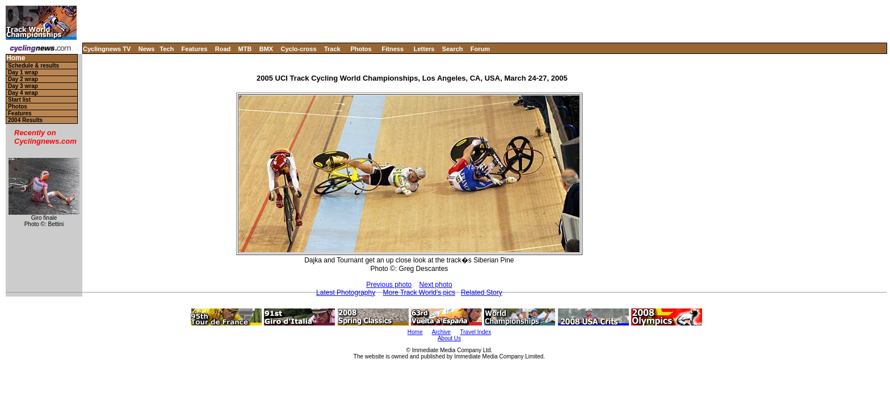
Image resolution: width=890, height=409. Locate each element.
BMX (266, 48)
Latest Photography (345, 293)
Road (223, 48)
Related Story (481, 293)
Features (195, 48)
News (146, 48)
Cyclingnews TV (107, 48)
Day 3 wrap (23, 86)
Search (452, 48)
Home (15, 58)
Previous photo (389, 285)
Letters (424, 48)
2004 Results (25, 120)
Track (332, 48)
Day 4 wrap (23, 93)
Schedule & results (33, 65)
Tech (166, 48)
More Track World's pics (419, 293)
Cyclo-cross (299, 48)
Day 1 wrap (23, 72)
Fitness (392, 48)
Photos (360, 48)
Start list (19, 100)
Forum (480, 48)
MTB (245, 48)
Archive (441, 332)
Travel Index (476, 332)
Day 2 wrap (23, 79)
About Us (449, 338)
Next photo (435, 285)
